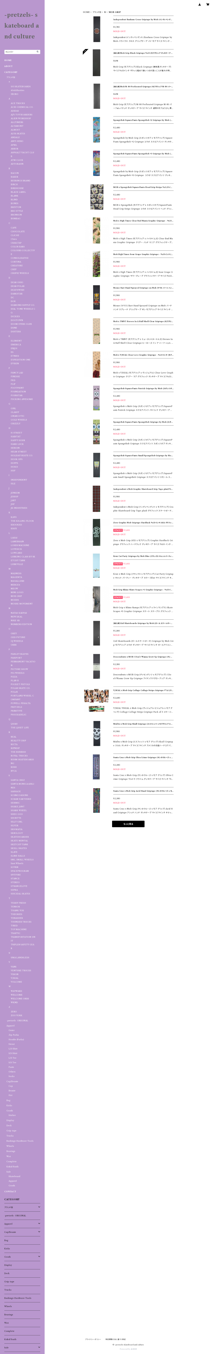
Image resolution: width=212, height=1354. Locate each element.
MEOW (14, 588)
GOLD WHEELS (19, 420)
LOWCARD (16, 553)
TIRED (14, 925)
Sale (8, 1172)
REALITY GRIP (18, 740)
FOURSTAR (16, 395)
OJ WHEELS (17, 641)
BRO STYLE (17, 211)
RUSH (14, 767)
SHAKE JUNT (18, 806)
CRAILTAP (16, 243)
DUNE (14, 328)
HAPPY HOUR (18, 440)
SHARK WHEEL (19, 810)
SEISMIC (15, 803)
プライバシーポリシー (93, 1339)
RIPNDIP (15, 748)
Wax (8, 1156)
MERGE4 (15, 585)
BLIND (14, 199)
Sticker (12, 1115)
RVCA (14, 771)
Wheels (10, 1146)
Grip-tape (11, 1130)
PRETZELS (16, 707)
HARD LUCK (17, 444)
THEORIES (16, 914)
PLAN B (15, 680)
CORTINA (16, 262)
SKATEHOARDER (20, 837)
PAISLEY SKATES (20, 654)
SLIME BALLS (18, 856)
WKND (14, 1002)
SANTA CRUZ (18, 780)
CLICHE (15, 235)
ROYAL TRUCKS (19, 756)
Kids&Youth (12, 1166)
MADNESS (16, 573)
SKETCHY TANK (19, 844)
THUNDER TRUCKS (21, 922)
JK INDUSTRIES (19, 508)
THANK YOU (17, 910)
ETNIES (15, 356)
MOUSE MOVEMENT (22, 604)
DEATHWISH (17, 290)
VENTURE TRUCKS (21, 970)
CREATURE (17, 265)
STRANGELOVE (19, 886)
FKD (13, 380)
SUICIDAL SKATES (20, 894)
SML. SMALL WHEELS (22, 859)
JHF (13, 504)
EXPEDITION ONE (20, 360)
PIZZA (14, 677)
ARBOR (14, 149)
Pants (11, 1067)
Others (12, 1072)
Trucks (10, 1136)
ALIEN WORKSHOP (21, 118)
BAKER (14, 177)
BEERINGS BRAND (20, 180)
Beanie (12, 1090)
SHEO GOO (17, 814)
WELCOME (17, 995)
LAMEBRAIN (17, 541)
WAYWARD (16, 991)
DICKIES (15, 316)
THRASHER (17, 918)
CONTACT (10, 1191)
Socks (12, 1076)
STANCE (15, 878)
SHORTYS (16, 818)
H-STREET (16, 433)
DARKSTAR (16, 294)
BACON (15, 173)
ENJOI (14, 348)
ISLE (13, 483)
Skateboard (14, 1176)
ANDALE (15, 137)
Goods (9, 1110)
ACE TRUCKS (18, 103)
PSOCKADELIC (19, 714)
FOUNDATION (18, 391)
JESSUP (14, 496)
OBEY (14, 633)
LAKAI (14, 538)
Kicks (9, 1105)
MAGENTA (16, 577)
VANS (13, 967)
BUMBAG (16, 218)
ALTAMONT (17, 126)
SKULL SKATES (19, 848)
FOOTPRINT (17, 388)
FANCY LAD (17, 373)
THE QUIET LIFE (20, 727)
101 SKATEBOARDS (21, 86)
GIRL (13, 408)
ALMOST (15, 130)
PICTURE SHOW (19, 669)
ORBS (14, 645)
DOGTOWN (17, 320)
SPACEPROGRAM (20, 871)
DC (12, 297)
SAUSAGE (16, 791)
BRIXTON (16, 207)
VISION (15, 974)
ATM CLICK (17, 160)
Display (10, 1120)
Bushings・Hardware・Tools (19, 1141)
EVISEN (15, 363)
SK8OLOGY (17, 833)
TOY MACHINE (19, 929)
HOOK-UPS (16, 459)
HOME (86, 12)
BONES (14, 203)
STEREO (15, 882)
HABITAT (16, 436)
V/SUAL (15, 978)
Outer (12, 1030)
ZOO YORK (16, 1015)
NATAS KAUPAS (19, 613)
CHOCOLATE (18, 231)
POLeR (14, 692)
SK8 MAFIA (16, 829)
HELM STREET (19, 452)
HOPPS (14, 463)
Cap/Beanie (12, 1081)
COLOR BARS (18, 246)
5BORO (14, 94)
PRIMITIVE (16, 711)
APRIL (14, 145)
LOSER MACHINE (20, 545)
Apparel (10, 1026)
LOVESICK (16, 549)
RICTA (14, 744)
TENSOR (15, 907)
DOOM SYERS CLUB (21, 324)
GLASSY (15, 412)
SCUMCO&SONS (19, 795)
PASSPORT (16, 658)
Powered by (128, 1349)
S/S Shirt (13, 1053)
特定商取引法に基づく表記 (115, 1339)
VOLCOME (16, 982)
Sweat (12, 1044)
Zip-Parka (14, 1035)
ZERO (14, 1011)
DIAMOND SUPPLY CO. (23, 305)
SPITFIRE (16, 875)
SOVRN (14, 867)
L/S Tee (12, 1058)
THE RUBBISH (18, 752)
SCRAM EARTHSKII (21, 799)
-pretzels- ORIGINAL (17, 1020)
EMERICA (16, 344)
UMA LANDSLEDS (20, 957)
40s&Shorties (17, 90)
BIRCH (14, 184)
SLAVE (14, 852)
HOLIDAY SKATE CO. (22, 455)
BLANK (14, 196)
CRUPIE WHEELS (20, 273)
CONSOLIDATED (20, 258)
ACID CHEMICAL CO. (22, 107)
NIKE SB (15, 620)
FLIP (13, 384)
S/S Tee (12, 1062)
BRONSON (16, 215)
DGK (13, 301)
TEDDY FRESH (18, 903)
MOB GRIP (16, 596)
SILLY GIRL (17, 822)
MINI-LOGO (17, 592)
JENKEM (15, 493)
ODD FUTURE (18, 637)
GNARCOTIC (17, 416)
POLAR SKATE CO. (20, 688)
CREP (14, 269)
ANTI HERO (17, 141)
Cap (11, 1086)
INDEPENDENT (19, 480)
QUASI (14, 724)
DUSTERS (16, 331)
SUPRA (14, 890)
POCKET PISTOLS (20, 684)
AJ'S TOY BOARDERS (21, 114)
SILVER (14, 825)
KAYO (14, 517)
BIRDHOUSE (17, 188)
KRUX (14, 528)
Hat (10, 1095)
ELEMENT (16, 341)
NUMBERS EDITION (21, 624)
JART (13, 500)
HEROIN (15, 448)
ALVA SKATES (18, 133)
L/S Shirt (13, 1049)
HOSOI (14, 467)
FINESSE (15, 376)
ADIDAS (15, 111)
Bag (8, 1100)
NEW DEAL (16, 617)
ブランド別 (97, 12)
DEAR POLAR (18, 286)
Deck (9, 1125)
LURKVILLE (17, 564)
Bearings (10, 1151)
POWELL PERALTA (21, 703)
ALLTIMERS (17, 122)
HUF (13, 470)
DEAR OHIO (17, 282)
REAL (13, 737)
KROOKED (16, 525)
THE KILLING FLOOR (22, 521)
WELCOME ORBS (20, 998)
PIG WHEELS (17, 673)
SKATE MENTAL (19, 841)
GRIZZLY (15, 423)
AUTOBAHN (17, 164)
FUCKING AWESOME (22, 399)
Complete (11, 1161)
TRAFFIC (15, 933)
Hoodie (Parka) (16, 1039)
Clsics (14, 239)
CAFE (14, 228)
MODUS (15, 600)
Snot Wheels (17, 863)
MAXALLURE (17, 581)
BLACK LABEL (18, 192)
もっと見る (128, 824)
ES (12, 352)
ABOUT (8, 66)
